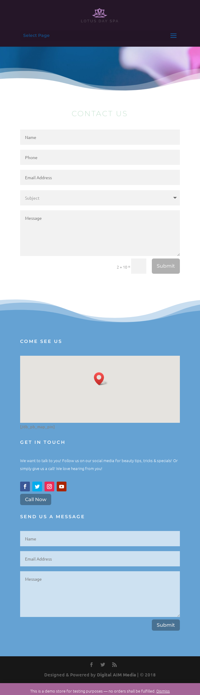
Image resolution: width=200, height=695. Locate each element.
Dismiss (163, 691)
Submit (166, 266)
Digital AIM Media (116, 675)
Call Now (35, 499)
